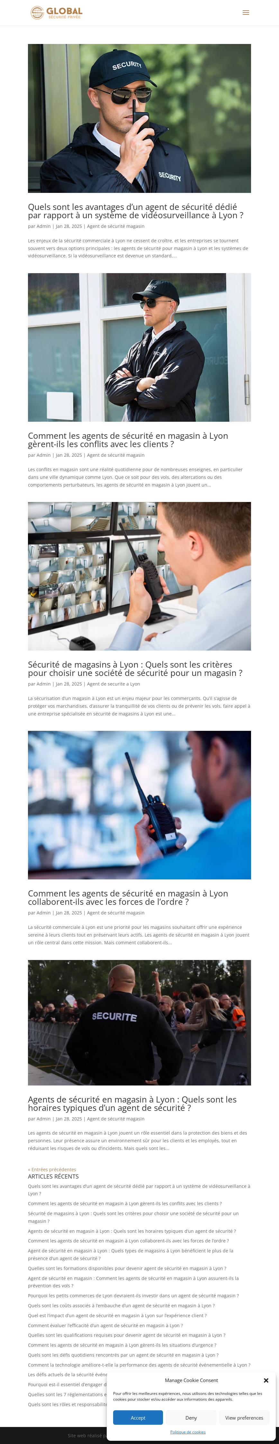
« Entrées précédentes (52, 1169)
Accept (138, 1417)
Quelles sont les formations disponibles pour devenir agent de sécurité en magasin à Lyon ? (127, 1268)
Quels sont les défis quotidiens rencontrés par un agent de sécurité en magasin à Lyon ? (123, 1355)
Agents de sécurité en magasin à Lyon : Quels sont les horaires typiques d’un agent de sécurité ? (132, 1103)
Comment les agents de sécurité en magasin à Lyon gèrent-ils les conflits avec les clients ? (128, 440)
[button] (266, 1380)
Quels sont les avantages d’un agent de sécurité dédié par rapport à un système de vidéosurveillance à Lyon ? (135, 211)
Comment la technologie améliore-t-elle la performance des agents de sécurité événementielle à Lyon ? (139, 1365)
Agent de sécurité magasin (116, 226)
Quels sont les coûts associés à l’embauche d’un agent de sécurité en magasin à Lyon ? (121, 1305)
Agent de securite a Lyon (113, 684)
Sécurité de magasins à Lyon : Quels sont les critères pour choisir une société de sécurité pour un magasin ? (135, 669)
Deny (191, 1417)
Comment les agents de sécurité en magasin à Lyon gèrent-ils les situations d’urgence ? (122, 1345)
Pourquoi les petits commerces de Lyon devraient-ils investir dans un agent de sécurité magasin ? (133, 1296)
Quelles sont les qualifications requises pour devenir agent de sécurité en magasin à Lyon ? (126, 1335)
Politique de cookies (188, 1432)
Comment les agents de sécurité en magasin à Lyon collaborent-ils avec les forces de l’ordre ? (128, 897)
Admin (44, 226)
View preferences (244, 1417)
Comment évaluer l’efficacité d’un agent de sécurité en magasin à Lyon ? (105, 1325)
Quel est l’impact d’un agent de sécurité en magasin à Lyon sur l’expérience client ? (117, 1315)
